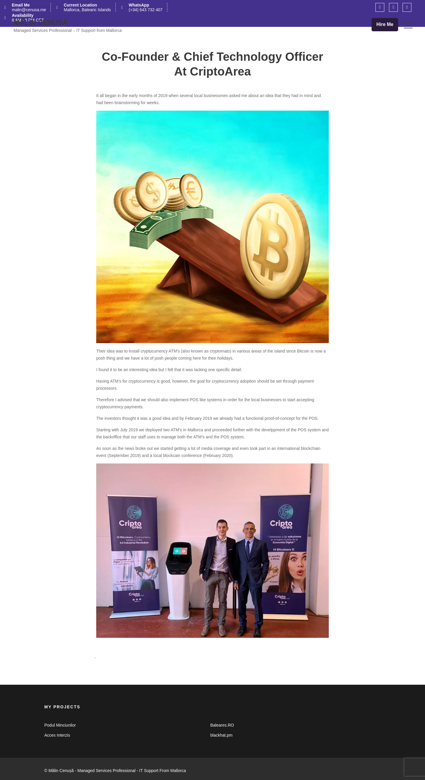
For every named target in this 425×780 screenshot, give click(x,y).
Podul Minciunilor (61, 725)
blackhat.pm (221, 735)
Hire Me (384, 24)
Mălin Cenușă (41, 22)
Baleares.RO (222, 725)
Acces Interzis (58, 735)
